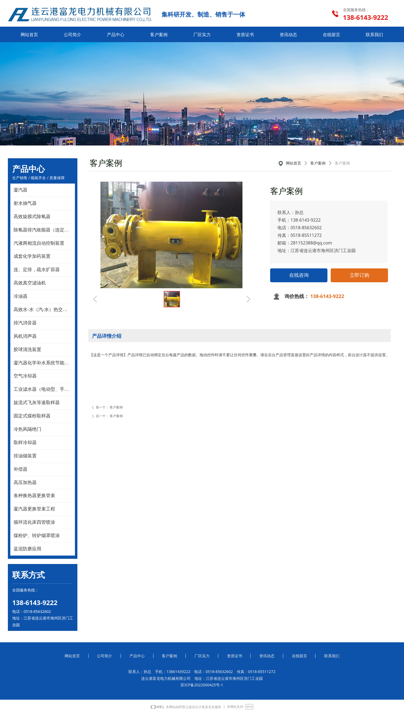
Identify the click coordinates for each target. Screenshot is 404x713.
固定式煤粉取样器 (32, 415)
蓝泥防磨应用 (27, 548)
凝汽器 (20, 190)
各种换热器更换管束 (34, 495)
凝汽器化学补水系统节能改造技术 (44, 362)
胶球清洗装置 (27, 349)
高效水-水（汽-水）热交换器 (43, 309)
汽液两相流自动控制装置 (39, 243)
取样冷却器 (25, 442)
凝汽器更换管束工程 (34, 509)
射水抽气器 (25, 203)
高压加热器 (25, 482)
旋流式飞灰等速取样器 (37, 402)
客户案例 (318, 163)
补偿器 (20, 469)
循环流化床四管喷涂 (34, 522)
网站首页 (293, 163)
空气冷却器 (25, 376)
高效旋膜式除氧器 (32, 216)
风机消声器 (25, 336)
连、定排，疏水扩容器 (37, 269)
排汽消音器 (25, 323)
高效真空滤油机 (30, 283)
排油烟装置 (25, 455)
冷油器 (20, 296)
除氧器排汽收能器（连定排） (44, 229)
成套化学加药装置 (32, 256)
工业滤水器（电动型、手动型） (44, 389)
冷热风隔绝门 (27, 429)
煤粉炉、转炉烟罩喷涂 (37, 535)
